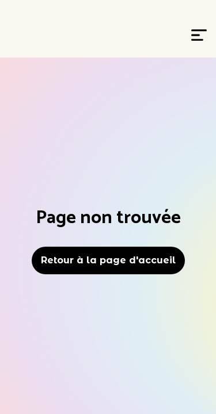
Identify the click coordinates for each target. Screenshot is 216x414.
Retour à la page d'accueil (108, 260)
